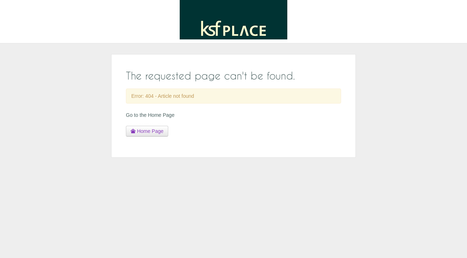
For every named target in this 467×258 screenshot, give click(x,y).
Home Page (147, 131)
